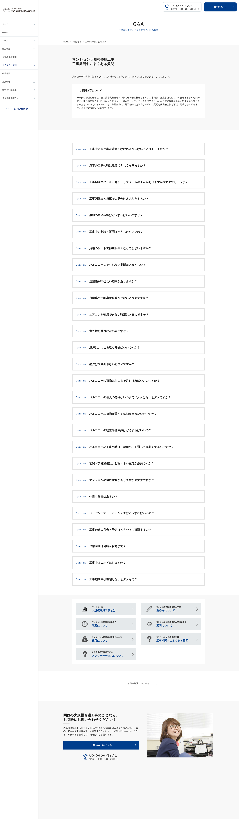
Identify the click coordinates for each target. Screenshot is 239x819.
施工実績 (6, 49)
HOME (66, 42)
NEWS (5, 32)
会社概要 (6, 73)
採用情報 (6, 81)
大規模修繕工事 (9, 57)
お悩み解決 (77, 42)
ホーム (5, 24)
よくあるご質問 (9, 65)
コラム (5, 40)
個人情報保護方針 (10, 98)
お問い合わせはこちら (101, 745)
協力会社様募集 (9, 90)
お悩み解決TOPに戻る (138, 683)
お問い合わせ (21, 108)
